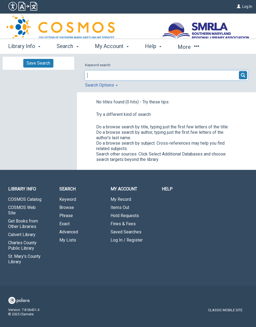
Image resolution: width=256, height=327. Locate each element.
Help (167, 189)
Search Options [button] (101, 85)
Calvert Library (21, 234)
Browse (66, 207)
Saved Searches (126, 231)
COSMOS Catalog (24, 199)
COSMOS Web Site (22, 210)
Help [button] (153, 46)
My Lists (67, 240)
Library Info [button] (24, 46)
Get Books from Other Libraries (23, 223)
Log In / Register (127, 240)
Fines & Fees (123, 223)
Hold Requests (125, 215)
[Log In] (239, 6)
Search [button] (67, 46)
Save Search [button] (38, 63)
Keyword (67, 199)
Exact (64, 223)
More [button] (188, 47)
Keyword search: (98, 65)
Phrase (66, 215)
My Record (121, 199)
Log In (247, 6)
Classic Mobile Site (225, 310)
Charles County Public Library (22, 245)
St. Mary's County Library (24, 259)
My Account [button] (112, 46)
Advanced (68, 231)
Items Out (120, 207)
